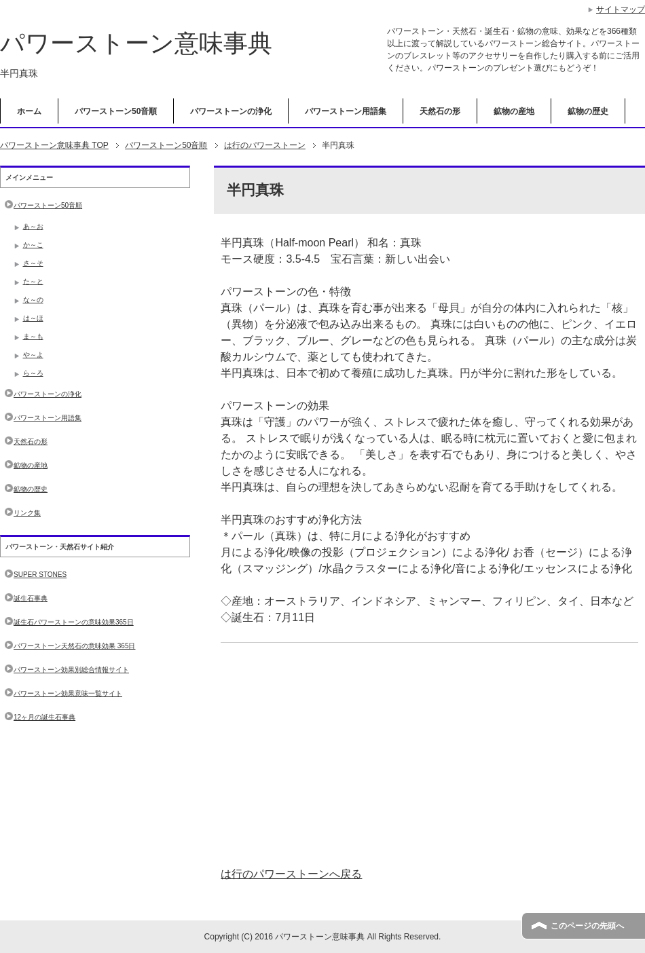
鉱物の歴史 (588, 111)
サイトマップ (620, 9)
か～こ (33, 244)
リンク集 (27, 513)
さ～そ (33, 263)
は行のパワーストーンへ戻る (291, 874)
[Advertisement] (429, 755)
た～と (33, 281)
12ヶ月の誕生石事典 (44, 717)
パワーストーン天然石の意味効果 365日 (74, 646)
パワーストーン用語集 (345, 111)
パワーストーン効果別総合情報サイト (71, 669)
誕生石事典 (31, 598)
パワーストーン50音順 (116, 111)
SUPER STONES (40, 574)
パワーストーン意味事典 (136, 43)
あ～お (33, 226)
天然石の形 (440, 111)
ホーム (29, 111)
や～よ (33, 354)
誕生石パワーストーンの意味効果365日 (74, 622)
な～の (33, 299)
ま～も (33, 336)
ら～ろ (33, 373)
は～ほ (33, 318)
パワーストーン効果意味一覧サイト (68, 693)
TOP (54, 145)
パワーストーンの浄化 (231, 111)
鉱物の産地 (514, 111)
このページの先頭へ (587, 926)
